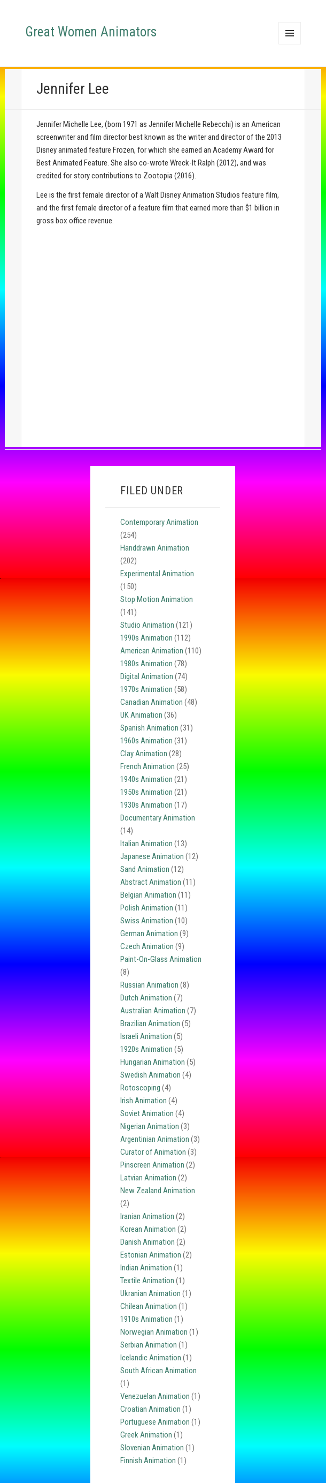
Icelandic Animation (150, 1357)
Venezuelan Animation (155, 1396)
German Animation (149, 933)
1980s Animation (146, 663)
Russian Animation (149, 985)
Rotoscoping (140, 1088)
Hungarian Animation (152, 1062)
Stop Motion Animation (156, 599)
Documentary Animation (157, 818)
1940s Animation (146, 779)
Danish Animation (147, 1242)
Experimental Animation (157, 573)
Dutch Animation (146, 998)
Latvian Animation (148, 1178)
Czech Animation (147, 946)
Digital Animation (146, 676)
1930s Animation (146, 805)
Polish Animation (146, 908)
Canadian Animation (151, 702)
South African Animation (158, 1370)
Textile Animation (147, 1280)
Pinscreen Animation (152, 1165)
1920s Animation (146, 1049)
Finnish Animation (148, 1460)
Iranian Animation (147, 1216)
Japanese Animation (152, 856)
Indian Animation (146, 1268)
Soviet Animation (147, 1113)
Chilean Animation (148, 1306)
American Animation (151, 651)
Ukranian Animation (150, 1293)
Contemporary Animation (159, 522)
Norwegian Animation (154, 1332)
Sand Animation (144, 869)
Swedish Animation (150, 1075)
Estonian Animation (150, 1255)
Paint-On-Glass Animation (160, 959)
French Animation (147, 766)
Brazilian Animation (150, 1023)
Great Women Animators (91, 32)
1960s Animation (146, 741)
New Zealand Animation (157, 1190)
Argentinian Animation (154, 1139)
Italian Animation (146, 843)
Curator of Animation (153, 1152)
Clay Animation (143, 753)
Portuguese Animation (155, 1422)
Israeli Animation (146, 1036)
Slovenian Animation (152, 1447)
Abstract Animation (150, 882)
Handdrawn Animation (154, 548)
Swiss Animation (146, 920)
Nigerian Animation (149, 1126)
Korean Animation (148, 1229)
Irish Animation (143, 1100)
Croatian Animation (150, 1409)
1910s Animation (146, 1319)
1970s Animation (146, 689)
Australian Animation (152, 1010)
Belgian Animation (148, 895)
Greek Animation (146, 1435)
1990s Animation (146, 638)
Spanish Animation (149, 728)
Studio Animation (147, 625)
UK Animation (141, 715)
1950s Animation (146, 792)
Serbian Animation (148, 1345)
